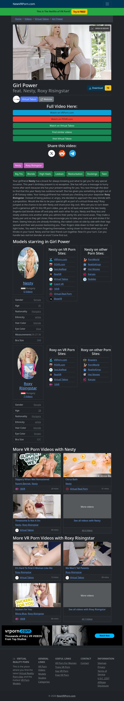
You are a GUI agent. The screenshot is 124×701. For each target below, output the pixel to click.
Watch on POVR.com (62, 119)
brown (37, 433)
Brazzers (92, 359)
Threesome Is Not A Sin (27, 520)
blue (38, 328)
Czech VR (59, 284)
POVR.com (59, 264)
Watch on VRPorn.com (62, 112)
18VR (56, 288)
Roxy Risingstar (34, 165)
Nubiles (92, 279)
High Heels (45, 173)
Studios (42, 677)
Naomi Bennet (23, 483)
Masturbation (75, 173)
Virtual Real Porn (63, 293)
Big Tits (19, 173)
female (37, 299)
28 (39, 410)
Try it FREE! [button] (79, 11)
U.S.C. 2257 (103, 678)
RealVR (57, 274)
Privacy (101, 667)
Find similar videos (62, 132)
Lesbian (59, 173)
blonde (37, 323)
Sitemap (102, 663)
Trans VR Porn (62, 667)
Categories (44, 681)
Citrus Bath (72, 479)
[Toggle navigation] (107, 4)
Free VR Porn (62, 675)
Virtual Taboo (29, 99)
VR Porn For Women (66, 663)
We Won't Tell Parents (77, 568)
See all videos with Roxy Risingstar (87, 609)
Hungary (36, 311)
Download (96, 87)
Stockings (92, 173)
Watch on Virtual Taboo (62, 125)
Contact (85, 663)
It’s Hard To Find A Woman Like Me (34, 568)
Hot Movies (94, 269)
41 (39, 305)
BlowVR (58, 298)
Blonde (31, 173)
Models (42, 673)
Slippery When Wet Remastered (32, 479)
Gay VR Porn (61, 671)
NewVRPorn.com (24, 4)
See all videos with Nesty (87, 520)
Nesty (18, 165)
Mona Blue (21, 613)
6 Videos (28, 291)
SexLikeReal (60, 269)
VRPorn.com (60, 259)
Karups (91, 274)
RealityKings (94, 264)
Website (46, 99)
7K (108, 87)
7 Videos (28, 396)
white (38, 317)
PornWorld (93, 259)
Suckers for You (23, 609)
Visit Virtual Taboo (62, 138)
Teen (104, 173)
